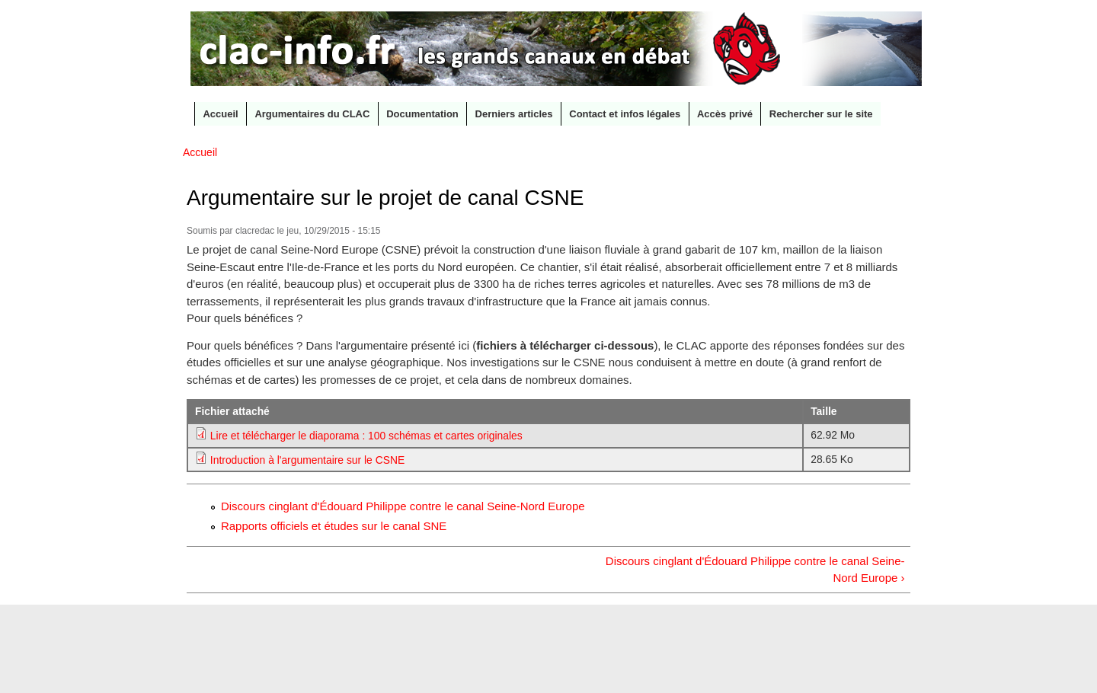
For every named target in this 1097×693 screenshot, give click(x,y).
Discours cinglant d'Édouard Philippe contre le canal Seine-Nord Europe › (755, 569)
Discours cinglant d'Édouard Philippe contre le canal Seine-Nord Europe (403, 506)
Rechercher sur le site (821, 114)
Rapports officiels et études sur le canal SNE (333, 525)
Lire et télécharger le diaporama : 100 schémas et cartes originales (366, 436)
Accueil (220, 114)
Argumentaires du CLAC (311, 114)
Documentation (422, 114)
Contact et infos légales (624, 114)
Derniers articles (514, 114)
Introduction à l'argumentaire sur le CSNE (307, 460)
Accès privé (725, 114)
